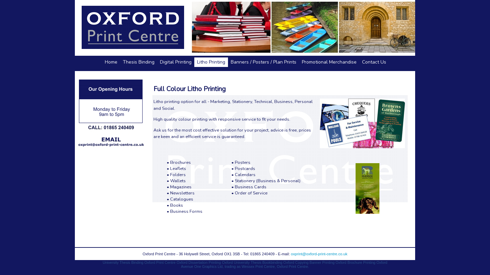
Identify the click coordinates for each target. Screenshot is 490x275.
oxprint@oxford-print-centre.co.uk (319, 254)
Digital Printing (176, 62)
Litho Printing (211, 62)
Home (111, 62)
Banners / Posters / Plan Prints (263, 62)
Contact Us (374, 62)
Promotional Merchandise (329, 62)
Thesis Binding (138, 62)
